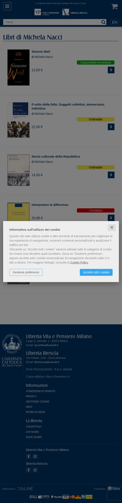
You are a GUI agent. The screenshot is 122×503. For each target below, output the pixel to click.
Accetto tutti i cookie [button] (96, 272)
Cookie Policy (79, 262)
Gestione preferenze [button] (26, 272)
